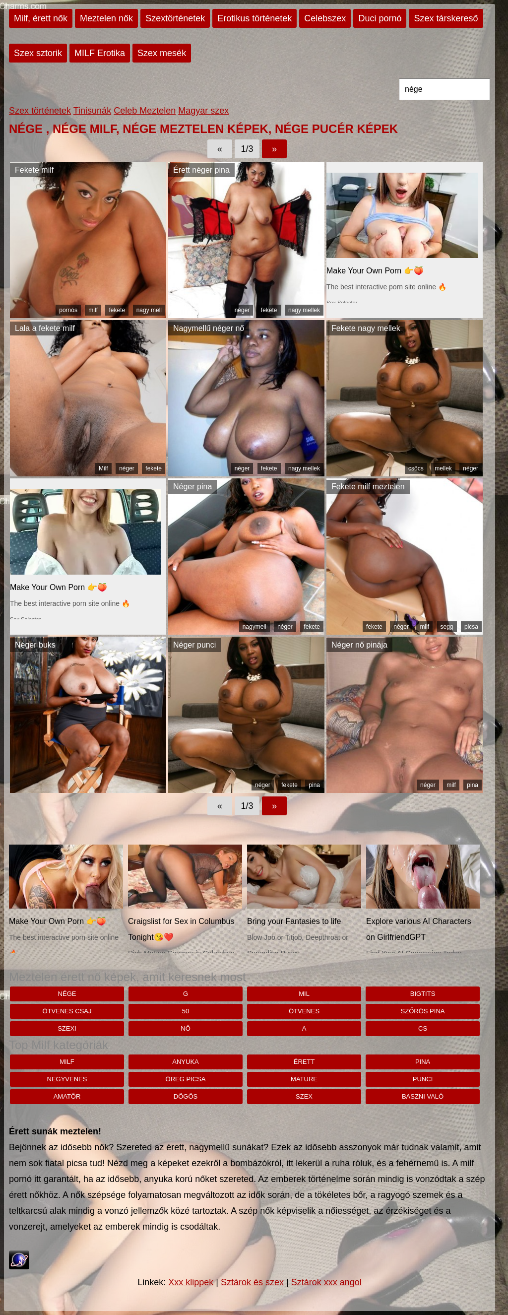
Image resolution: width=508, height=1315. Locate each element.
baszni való (423, 1096)
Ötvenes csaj (67, 1011)
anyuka (185, 1061)
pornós (68, 310)
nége (67, 993)
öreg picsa (186, 1079)
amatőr (67, 1096)
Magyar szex (203, 111)
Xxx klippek (190, 1282)
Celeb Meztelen (145, 111)
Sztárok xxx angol (326, 1282)
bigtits (423, 993)
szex (304, 1096)
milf (93, 310)
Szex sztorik (38, 53)
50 (185, 1011)
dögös (185, 1096)
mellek (443, 468)
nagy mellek (304, 310)
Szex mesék (161, 53)
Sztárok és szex (252, 1282)
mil (304, 993)
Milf (103, 468)
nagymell (254, 626)
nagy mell (149, 310)
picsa (471, 626)
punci (423, 1079)
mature (304, 1079)
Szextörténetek (175, 18)
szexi (67, 1028)
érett (304, 1061)
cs (422, 1028)
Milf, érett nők (40, 18)
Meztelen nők (106, 18)
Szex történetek (40, 111)
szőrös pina (423, 1011)
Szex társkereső (446, 18)
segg (447, 626)
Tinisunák (92, 111)
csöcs (416, 468)
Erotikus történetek (254, 18)
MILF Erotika (99, 53)
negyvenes (67, 1079)
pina (314, 785)
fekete (117, 310)
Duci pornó (379, 18)
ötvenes (304, 1011)
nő (185, 1028)
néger (242, 310)
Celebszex (325, 18)
